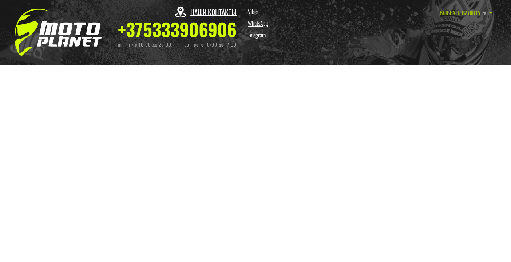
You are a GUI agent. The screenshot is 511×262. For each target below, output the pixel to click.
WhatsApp (258, 23)
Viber (253, 11)
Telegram (257, 35)
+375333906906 (177, 29)
